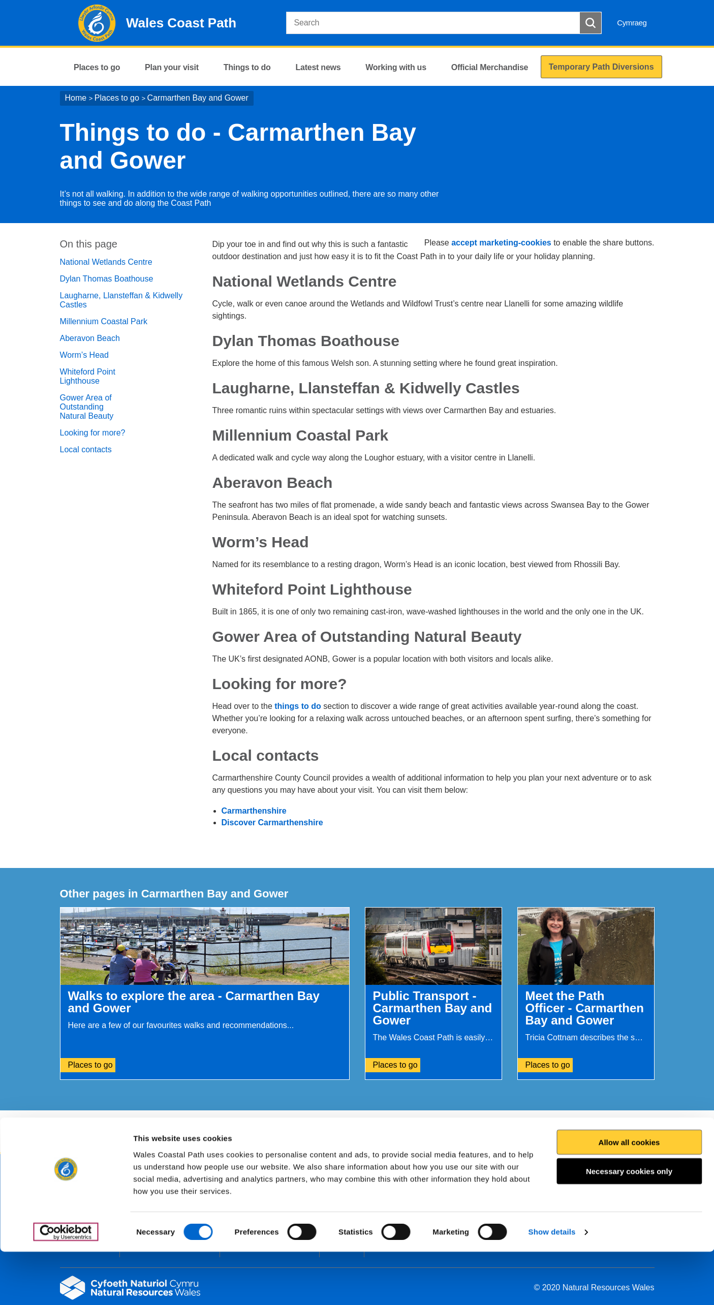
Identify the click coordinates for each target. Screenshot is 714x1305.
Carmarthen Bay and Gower (198, 98)
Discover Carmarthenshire (272, 822)
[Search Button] (590, 23)
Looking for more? (93, 432)
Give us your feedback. (247, 1132)
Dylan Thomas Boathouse (106, 278)
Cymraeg (631, 22)
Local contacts (86, 449)
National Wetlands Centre (106, 262)
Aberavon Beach (90, 338)
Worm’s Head (84, 355)
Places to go (117, 98)
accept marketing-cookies (501, 242)
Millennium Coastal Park (104, 321)
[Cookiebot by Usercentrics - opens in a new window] (66, 1285)
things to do (297, 706)
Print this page (626, 1132)
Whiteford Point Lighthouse (87, 376)
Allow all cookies (629, 1195)
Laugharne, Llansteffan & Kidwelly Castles (121, 300)
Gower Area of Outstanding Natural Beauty (87, 406)
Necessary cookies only (629, 1224)
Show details (552, 1285)
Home (76, 98)
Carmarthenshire (254, 810)
